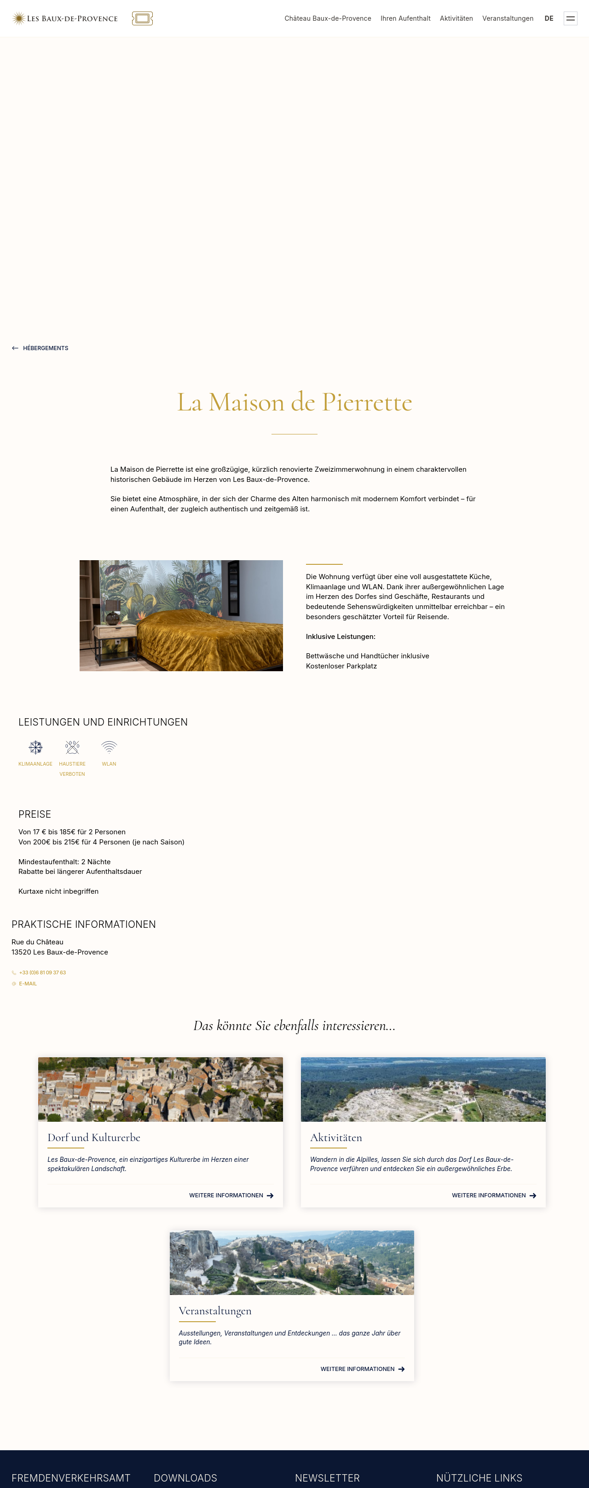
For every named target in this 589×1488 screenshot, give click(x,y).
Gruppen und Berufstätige (481, 1375)
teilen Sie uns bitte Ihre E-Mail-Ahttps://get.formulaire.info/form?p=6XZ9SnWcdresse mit (350, 1397)
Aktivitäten (456, 18)
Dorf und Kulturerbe (106, 1137)
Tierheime (455, 1391)
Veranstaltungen (507, 18)
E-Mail (28, 983)
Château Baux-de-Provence (327, 18)
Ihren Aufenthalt (406, 18)
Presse (450, 1359)
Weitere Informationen (142, 1212)
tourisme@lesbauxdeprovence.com (71, 1371)
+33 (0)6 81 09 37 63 (42, 972)
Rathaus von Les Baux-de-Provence (497, 1344)
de (549, 18)
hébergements (45, 348)
